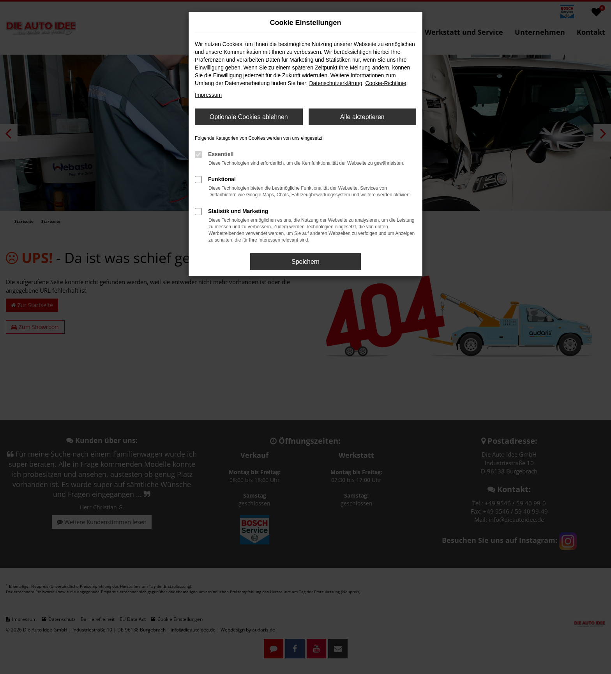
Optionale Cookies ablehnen (249, 117)
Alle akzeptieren (362, 117)
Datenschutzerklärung (335, 83)
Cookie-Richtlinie (385, 83)
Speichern (305, 261)
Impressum (208, 95)
